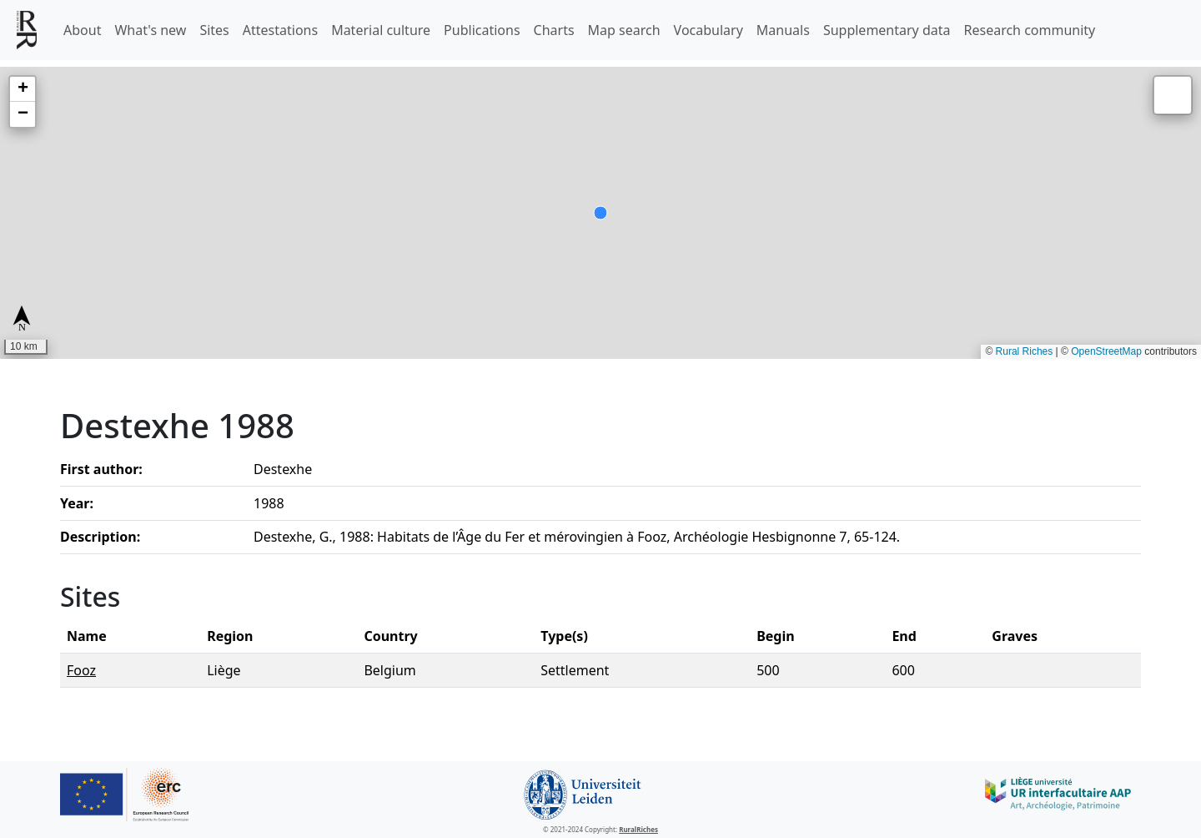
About (82, 30)
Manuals (783, 30)
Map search (624, 30)
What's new (150, 30)
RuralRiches (638, 829)
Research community (1030, 30)
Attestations (280, 30)
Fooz (81, 670)
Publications (482, 30)
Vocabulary (708, 30)
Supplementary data (887, 30)
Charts (554, 30)
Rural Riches (1024, 351)
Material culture (380, 30)
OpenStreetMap (1106, 351)
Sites (214, 30)
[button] (22, 89)
